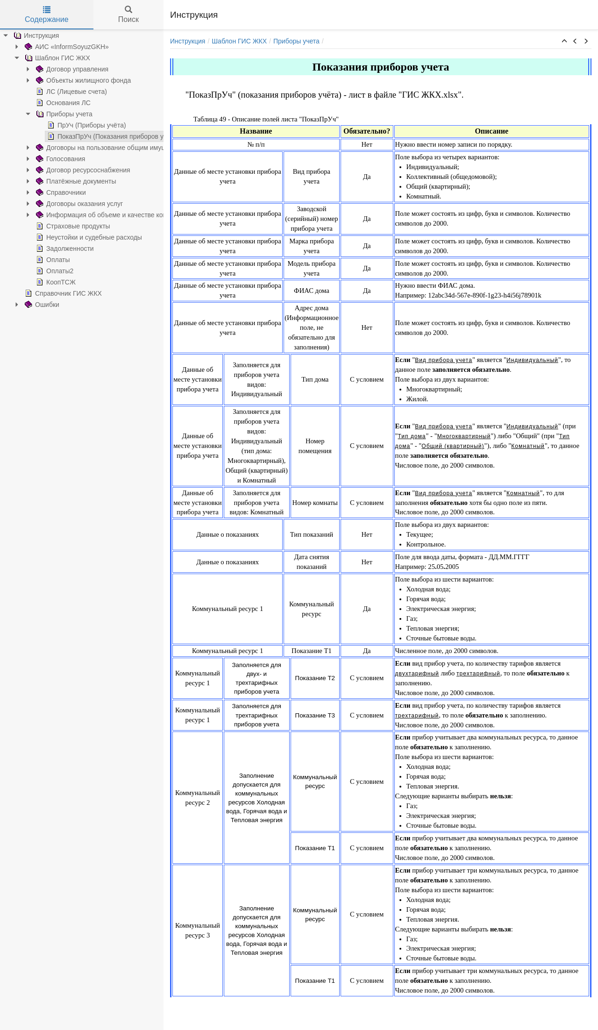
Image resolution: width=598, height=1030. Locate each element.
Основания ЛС (45, 102)
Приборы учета (46, 114)
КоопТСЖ (37, 282)
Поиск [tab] (128, 14)
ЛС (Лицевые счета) (53, 91)
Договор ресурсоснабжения (65, 170)
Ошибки (24, 304)
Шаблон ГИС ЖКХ (39, 58)
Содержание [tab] (47, 14)
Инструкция (187, 41)
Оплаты (35, 259)
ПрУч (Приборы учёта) (68, 125)
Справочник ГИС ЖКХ (45, 293)
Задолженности (47, 248)
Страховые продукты (55, 226)
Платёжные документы (58, 181)
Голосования (42, 158)
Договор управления (54, 69)
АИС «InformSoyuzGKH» (49, 46)
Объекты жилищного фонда (65, 80)
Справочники (43, 192)
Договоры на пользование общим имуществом (94, 147)
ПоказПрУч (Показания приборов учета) (95, 136)
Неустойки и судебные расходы (71, 237)
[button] (564, 41)
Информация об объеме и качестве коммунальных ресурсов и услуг (127, 214)
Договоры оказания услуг (61, 203)
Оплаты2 (36, 271)
